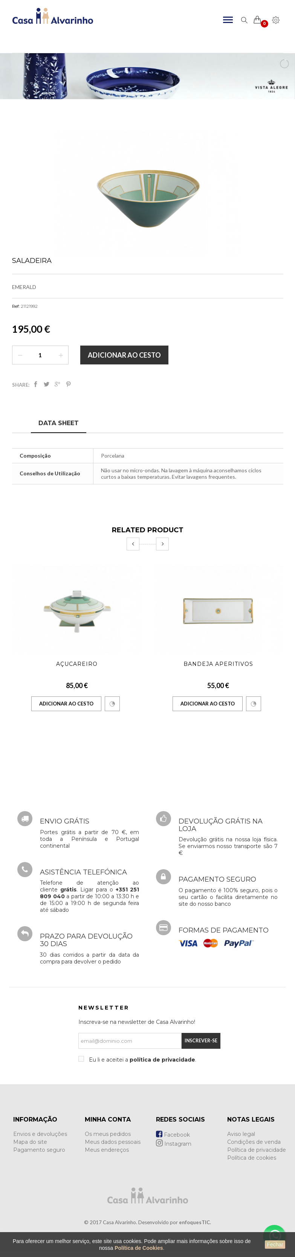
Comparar (112, 704)
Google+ (57, 384)
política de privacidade (162, 1059)
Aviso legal (241, 1134)
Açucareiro (77, 664)
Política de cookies (251, 1157)
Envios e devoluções (40, 1134)
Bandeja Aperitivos (218, 664)
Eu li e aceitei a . (141, 1059)
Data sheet (58, 423)
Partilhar (35, 384)
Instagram (173, 1143)
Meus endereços (107, 1149)
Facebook (173, 1134)
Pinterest (68, 384)
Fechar (275, 1245)
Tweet (46, 384)
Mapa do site (30, 1142)
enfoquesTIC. (195, 1222)
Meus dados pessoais (113, 1142)
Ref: (16, 306)
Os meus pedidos (108, 1134)
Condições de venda (254, 1142)
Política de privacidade (256, 1149)
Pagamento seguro (39, 1149)
